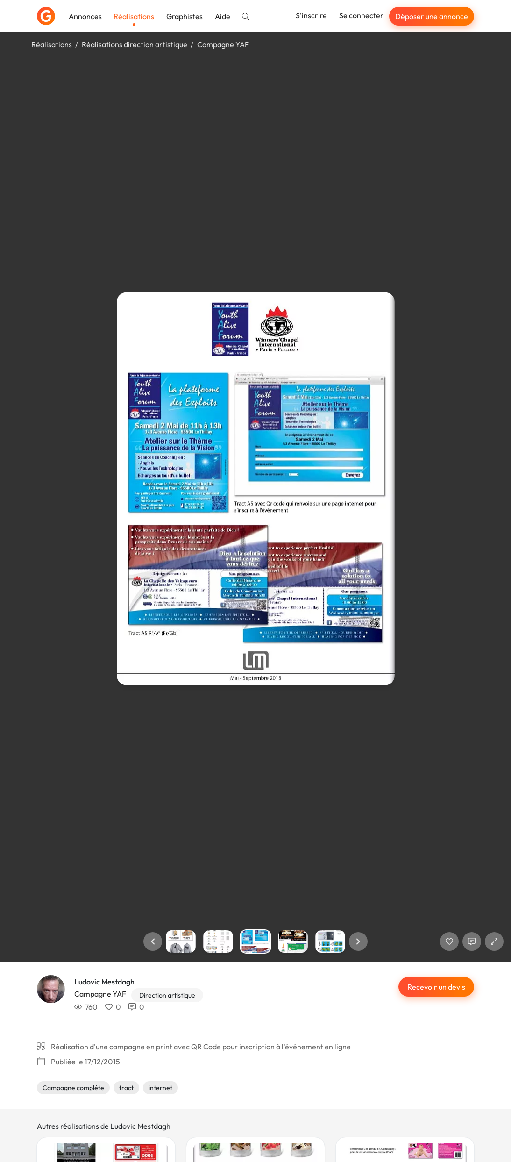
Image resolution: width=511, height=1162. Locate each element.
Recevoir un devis (436, 986)
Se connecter (361, 15)
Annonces (85, 16)
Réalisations (134, 16)
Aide (222, 16)
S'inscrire (311, 15)
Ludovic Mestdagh (104, 981)
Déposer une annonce (431, 16)
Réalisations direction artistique (134, 44)
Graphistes (184, 16)
